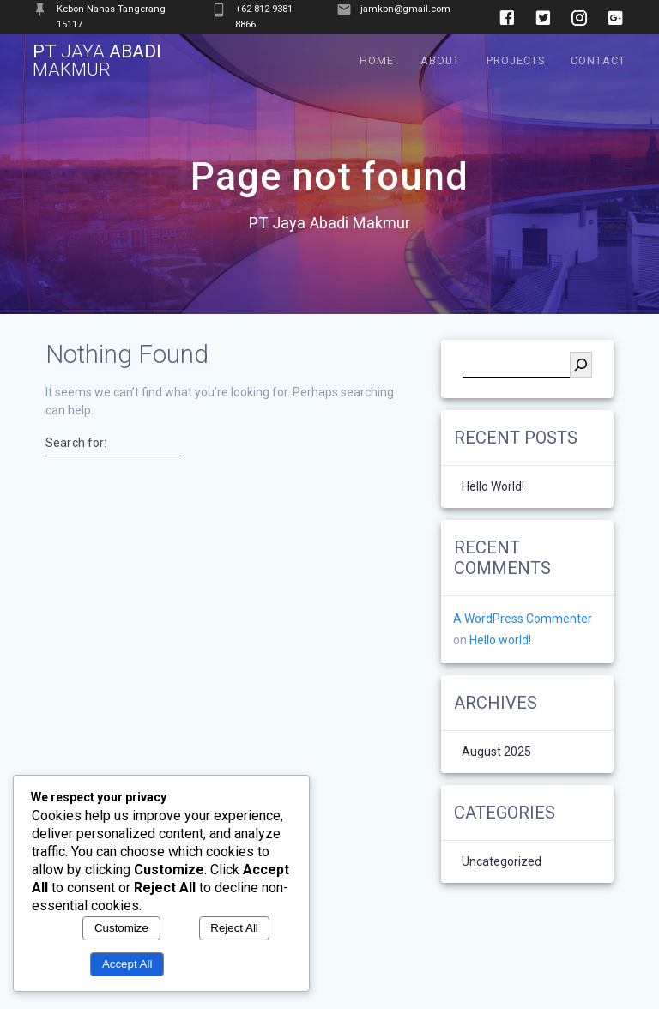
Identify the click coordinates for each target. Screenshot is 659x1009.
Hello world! (493, 486)
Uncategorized (501, 862)
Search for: (75, 443)
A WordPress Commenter (522, 618)
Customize (121, 927)
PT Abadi (97, 61)
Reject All (234, 927)
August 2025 (496, 752)
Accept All (127, 964)
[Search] (581, 365)
